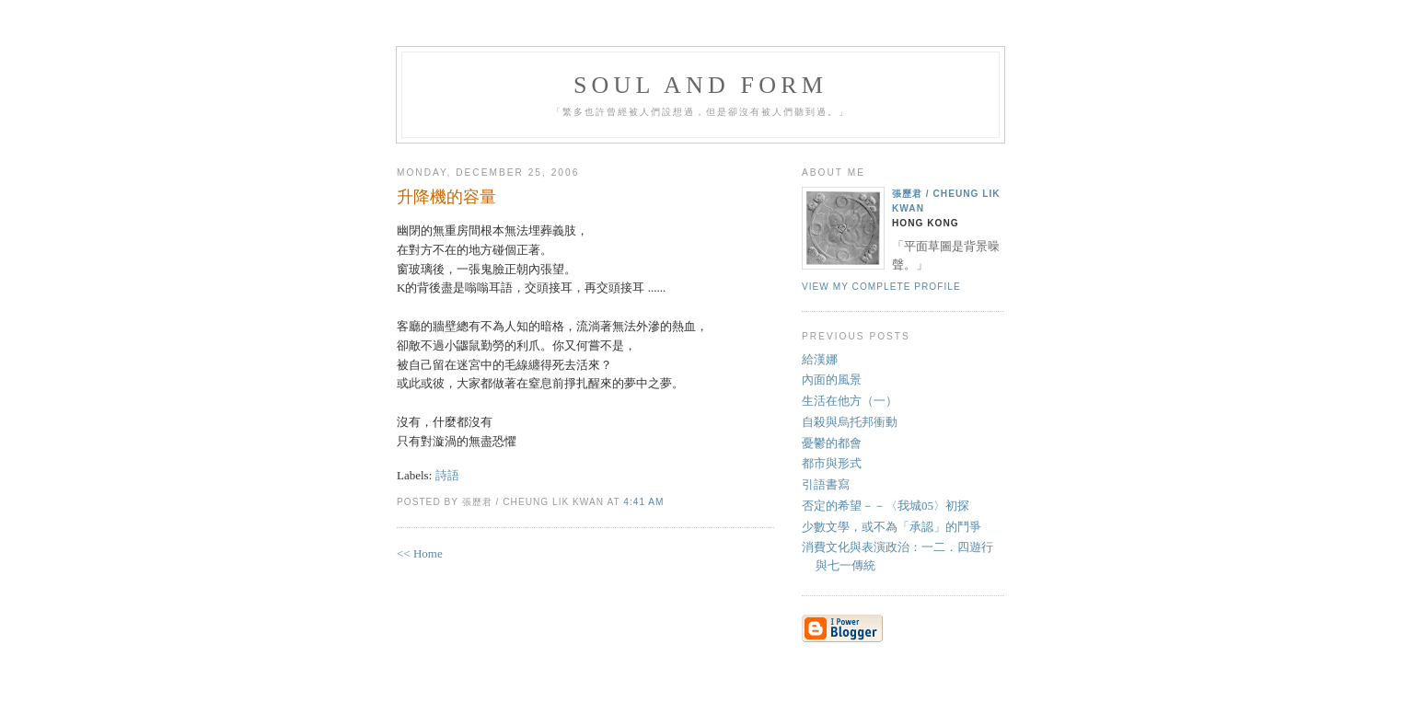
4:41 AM (643, 502)
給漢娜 (820, 359)
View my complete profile (881, 287)
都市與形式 (832, 463)
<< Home (420, 553)
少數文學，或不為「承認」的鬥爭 (891, 527)
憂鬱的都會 (832, 443)
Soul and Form (700, 85)
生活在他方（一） (849, 401)
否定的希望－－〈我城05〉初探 (885, 505)
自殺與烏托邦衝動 (849, 422)
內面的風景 (832, 379)
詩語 (447, 475)
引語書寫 (826, 484)
